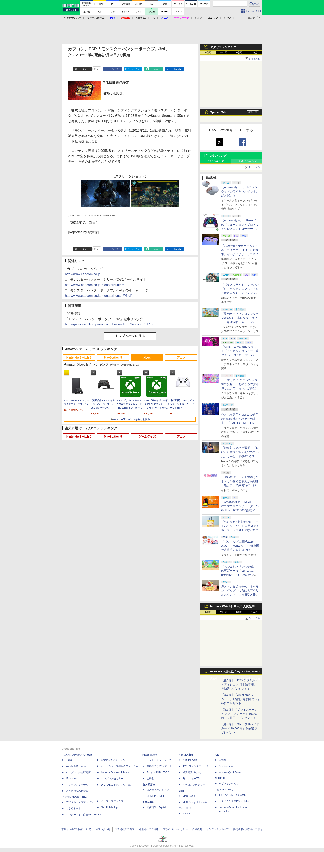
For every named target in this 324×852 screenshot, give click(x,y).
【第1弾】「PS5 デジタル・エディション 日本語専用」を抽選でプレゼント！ (239, 684)
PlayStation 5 (113, 357)
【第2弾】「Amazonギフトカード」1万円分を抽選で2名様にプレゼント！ (240, 699)
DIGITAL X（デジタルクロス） (118, 784)
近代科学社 (148, 802)
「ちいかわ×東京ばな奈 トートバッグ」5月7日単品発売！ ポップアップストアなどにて (240, 526)
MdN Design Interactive (195, 802)
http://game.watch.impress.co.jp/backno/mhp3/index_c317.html (111, 324)
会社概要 (197, 829)
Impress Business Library (115, 772)
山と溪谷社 (148, 784)
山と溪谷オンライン (158, 789)
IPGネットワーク (224, 789)
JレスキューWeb (192, 778)
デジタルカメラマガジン (79, 802)
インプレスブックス (112, 801)
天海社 (222, 760)
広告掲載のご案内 (125, 829)
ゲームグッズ (147, 436)
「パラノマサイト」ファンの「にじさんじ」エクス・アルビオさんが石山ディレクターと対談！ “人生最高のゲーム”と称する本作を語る (240, 293)
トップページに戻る (130, 336)
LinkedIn (177, 69)
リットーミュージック (159, 760)
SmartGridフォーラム (113, 760)
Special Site (218, 112)
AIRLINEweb (190, 760)
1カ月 (254, 52)
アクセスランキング (223, 47)
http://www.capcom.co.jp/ (83, 274)
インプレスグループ (217, 829)
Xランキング (218, 155)
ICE (217, 754)
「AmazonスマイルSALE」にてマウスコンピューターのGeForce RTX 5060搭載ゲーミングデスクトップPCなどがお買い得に (240, 510)
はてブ (135, 69)
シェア (115, 69)
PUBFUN (220, 778)
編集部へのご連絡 (149, 829)
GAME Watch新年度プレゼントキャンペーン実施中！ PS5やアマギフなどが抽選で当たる (235, 672)
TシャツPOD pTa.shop (232, 795)
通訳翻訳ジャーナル (194, 772)
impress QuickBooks (230, 772)
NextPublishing (109, 807)
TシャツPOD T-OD (158, 772)
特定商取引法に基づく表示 (248, 829)
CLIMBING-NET (155, 796)
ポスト (85, 69)
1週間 (239, 52)
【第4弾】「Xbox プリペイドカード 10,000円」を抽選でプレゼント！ (240, 728)
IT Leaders (72, 778)
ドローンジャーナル (77, 784)
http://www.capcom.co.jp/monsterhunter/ (94, 285)
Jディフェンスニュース (196, 766)
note (156, 69)
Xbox (146, 357)
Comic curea (226, 766)
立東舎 (150, 778)
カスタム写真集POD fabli (234, 801)
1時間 (208, 52)
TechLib (187, 813)
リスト (97, 69)
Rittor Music (149, 754)
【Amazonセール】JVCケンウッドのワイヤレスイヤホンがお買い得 (240, 191)
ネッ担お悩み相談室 (77, 790)
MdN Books (189, 796)
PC (153, 17)
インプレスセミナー (112, 778)
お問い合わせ (102, 829)
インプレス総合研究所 (78, 772)
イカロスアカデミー (194, 784)
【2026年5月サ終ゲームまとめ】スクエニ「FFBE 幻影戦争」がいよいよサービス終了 (240, 250)
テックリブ (185, 808)
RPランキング (216, 161)
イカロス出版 (186, 754)
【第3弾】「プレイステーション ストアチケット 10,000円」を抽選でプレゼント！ (239, 713)
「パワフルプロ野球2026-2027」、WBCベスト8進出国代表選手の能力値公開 (240, 545)
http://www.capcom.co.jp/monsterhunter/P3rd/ (98, 295)
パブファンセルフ (229, 783)
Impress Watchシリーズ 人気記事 (232, 606)
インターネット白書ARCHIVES (83, 814)
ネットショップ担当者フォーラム (119, 766)
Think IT (70, 760)
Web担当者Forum (76, 766)
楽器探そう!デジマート (159, 766)
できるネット (73, 808)
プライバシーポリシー (175, 829)
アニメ (181, 357)
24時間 (223, 52)
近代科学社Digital (156, 807)
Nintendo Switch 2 (78, 357)
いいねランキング (247, 161)
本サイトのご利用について (76, 829)
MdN (181, 790)
